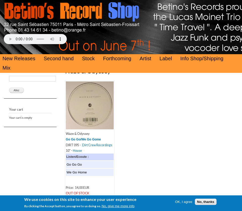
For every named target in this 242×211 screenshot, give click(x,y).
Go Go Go (74, 164)
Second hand (59, 58)
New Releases (19, 58)
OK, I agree (183, 202)
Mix (6, 68)
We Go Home (77, 172)
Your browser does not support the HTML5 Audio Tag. (35, 39)
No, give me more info (118, 206)
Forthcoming (117, 58)
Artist (145, 58)
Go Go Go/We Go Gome (83, 139)
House (77, 151)
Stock (88, 58)
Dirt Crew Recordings (97, 145)
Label (166, 58)
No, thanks (205, 202)
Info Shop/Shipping (201, 58)
